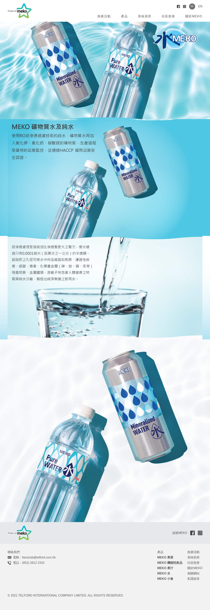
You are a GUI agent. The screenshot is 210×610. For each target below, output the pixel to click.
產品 (124, 16)
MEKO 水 (163, 573)
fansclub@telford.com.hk (39, 557)
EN (200, 6)
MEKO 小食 (165, 578)
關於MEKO (193, 16)
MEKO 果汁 (165, 568)
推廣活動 (104, 16)
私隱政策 (193, 578)
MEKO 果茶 (165, 557)
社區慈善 (168, 16)
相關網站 (193, 573)
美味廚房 (144, 16)
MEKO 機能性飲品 (169, 562)
